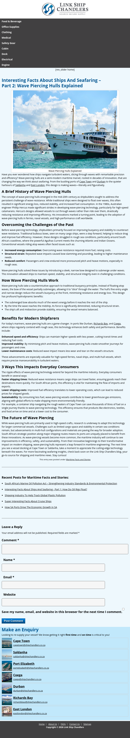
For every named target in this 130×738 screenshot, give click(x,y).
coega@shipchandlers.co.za (27, 679)
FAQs (63, 724)
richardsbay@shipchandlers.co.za (30, 702)
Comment (10, 540)
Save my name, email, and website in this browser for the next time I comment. (62, 612)
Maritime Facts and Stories (78, 459)
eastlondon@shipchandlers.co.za (30, 713)
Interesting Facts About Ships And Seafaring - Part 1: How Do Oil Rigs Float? (46, 489)
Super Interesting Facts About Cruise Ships (28, 501)
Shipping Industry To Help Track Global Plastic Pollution (35, 495)
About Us (52, 724)
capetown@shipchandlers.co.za (29, 645)
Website (9, 594)
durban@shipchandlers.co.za (28, 690)
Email (8, 577)
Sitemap (87, 724)
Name (9, 560)
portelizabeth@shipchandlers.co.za (31, 667)
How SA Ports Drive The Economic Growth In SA (31, 507)
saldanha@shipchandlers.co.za (29, 656)
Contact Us (74, 724)
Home (42, 724)
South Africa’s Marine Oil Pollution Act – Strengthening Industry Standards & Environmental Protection (61, 483)
